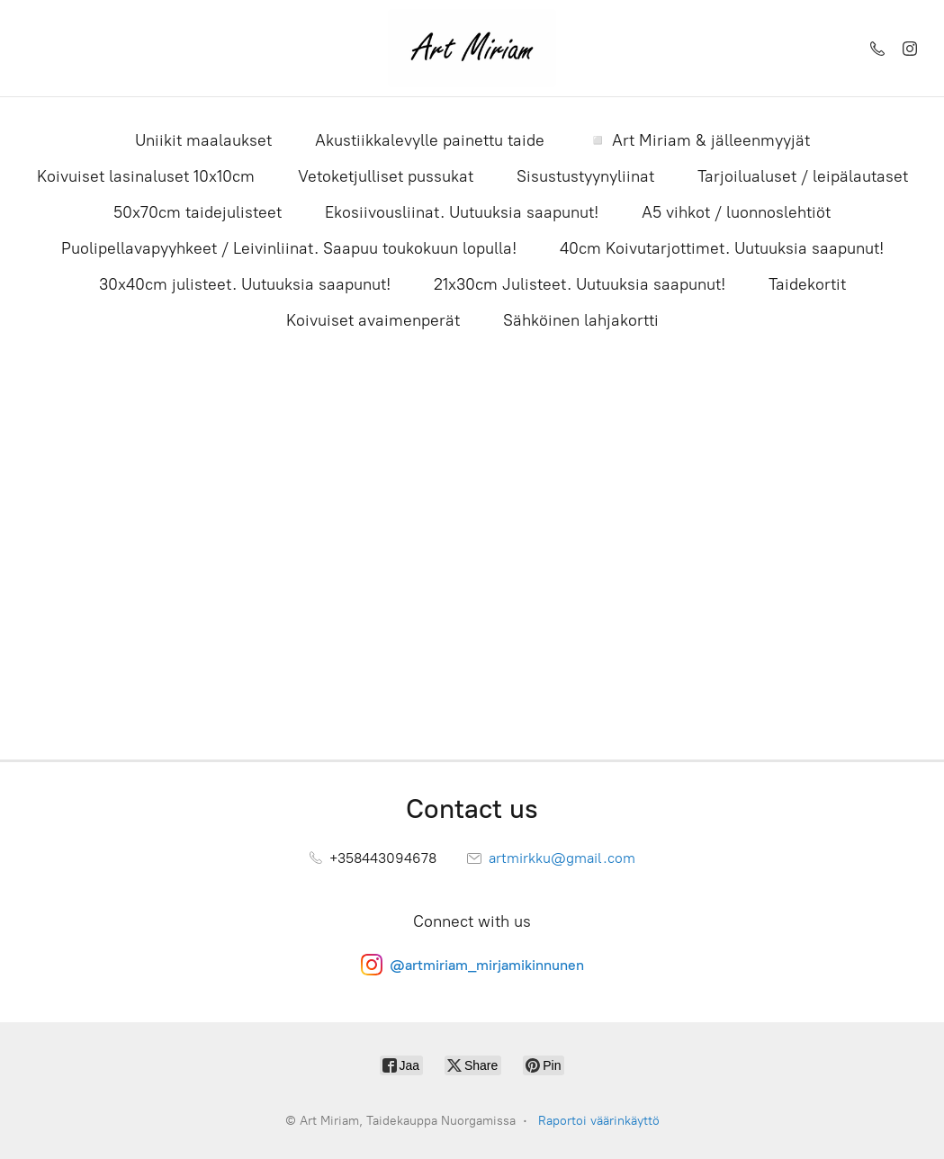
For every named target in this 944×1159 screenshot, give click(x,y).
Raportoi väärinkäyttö (599, 1120)
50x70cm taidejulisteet (197, 212)
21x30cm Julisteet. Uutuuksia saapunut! (579, 284)
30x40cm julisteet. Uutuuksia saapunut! (245, 284)
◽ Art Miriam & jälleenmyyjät (699, 140)
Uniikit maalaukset (203, 140)
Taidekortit (807, 284)
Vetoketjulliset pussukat (385, 176)
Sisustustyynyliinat (585, 176)
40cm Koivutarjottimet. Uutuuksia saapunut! (722, 248)
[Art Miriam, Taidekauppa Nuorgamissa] (472, 48)
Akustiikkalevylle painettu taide (429, 140)
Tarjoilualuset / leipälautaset (802, 176)
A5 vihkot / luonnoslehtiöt (736, 212)
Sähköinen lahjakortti (581, 320)
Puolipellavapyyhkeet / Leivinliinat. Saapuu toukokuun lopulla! (289, 248)
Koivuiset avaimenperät (373, 320)
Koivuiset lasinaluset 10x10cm (146, 176)
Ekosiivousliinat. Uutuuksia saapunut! (461, 212)
